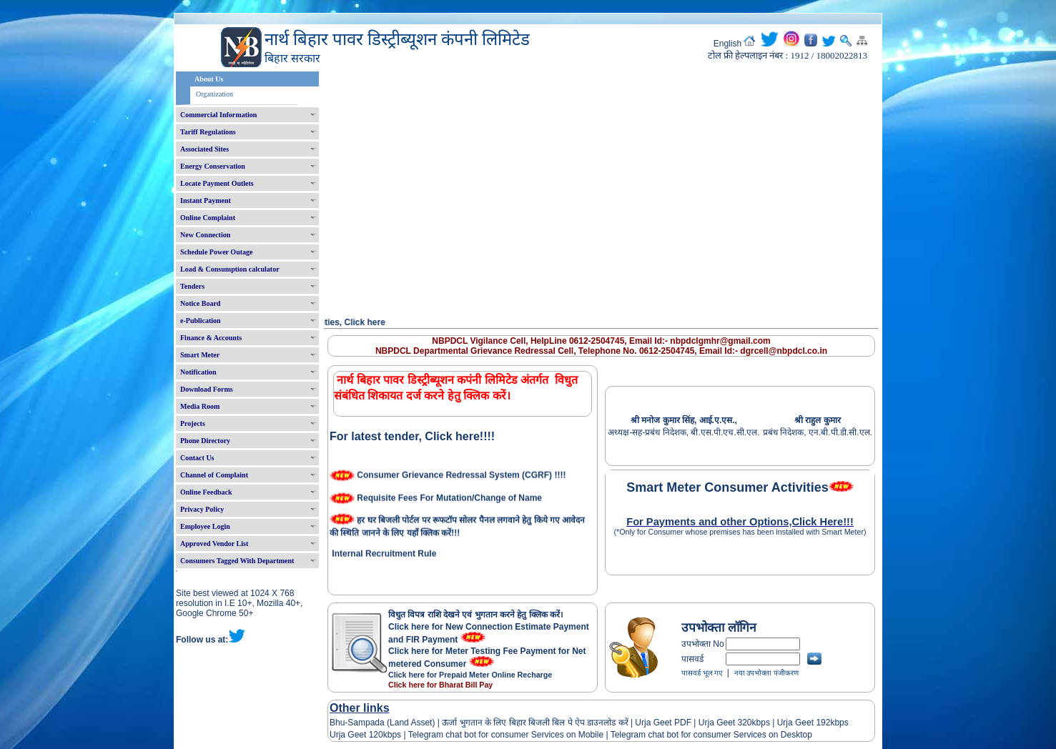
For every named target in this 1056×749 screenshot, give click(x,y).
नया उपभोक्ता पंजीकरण (766, 673)
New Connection (205, 235)
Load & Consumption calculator (230, 269)
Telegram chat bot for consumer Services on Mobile (505, 735)
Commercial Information (218, 115)
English (727, 44)
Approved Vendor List (214, 543)
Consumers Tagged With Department (237, 561)
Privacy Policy (202, 509)
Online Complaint (207, 218)
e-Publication (200, 320)
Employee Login (205, 526)
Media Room (199, 406)
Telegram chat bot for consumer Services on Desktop (711, 735)
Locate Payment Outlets (217, 183)
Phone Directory (205, 441)
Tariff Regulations (208, 132)
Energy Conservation (212, 166)
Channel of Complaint (214, 475)
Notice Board (200, 303)
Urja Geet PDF (663, 723)
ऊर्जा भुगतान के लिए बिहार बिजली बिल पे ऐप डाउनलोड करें (535, 723)
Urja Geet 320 (725, 723)
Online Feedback (206, 492)
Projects (192, 423)
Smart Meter (199, 355)
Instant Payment (205, 200)
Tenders (192, 286)
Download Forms (206, 389)
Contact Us (197, 458)
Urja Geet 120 (356, 735)
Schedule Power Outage (216, 252)
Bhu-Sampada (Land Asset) (382, 723)
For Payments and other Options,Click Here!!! (740, 521)
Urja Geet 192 (802, 723)
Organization (214, 94)
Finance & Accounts (211, 338)
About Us (208, 79)
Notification (198, 372)
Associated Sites (204, 149)
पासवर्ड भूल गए (702, 673)
